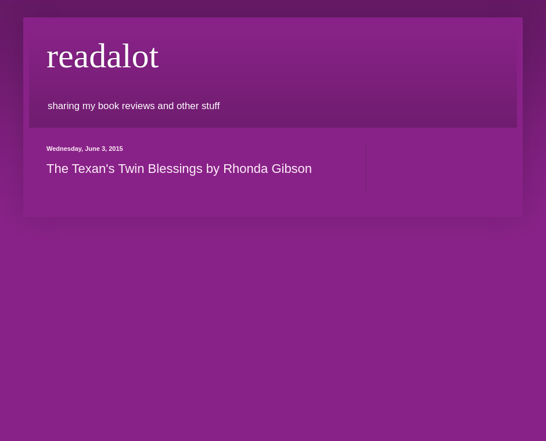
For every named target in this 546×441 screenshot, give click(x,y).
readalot (102, 56)
